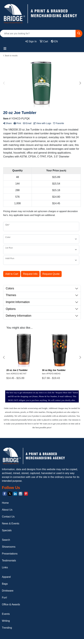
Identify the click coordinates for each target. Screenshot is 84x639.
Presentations (10, 553)
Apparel (6, 577)
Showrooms (8, 546)
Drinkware (7, 590)
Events (6, 614)
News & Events (10, 523)
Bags (5, 583)
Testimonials (9, 560)
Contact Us (8, 516)
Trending (7, 627)
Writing (6, 620)
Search (6, 539)
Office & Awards (11, 604)
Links (5, 567)
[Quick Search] (38, 33)
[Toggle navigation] (5, 48)
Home (5, 502)
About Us (7, 509)
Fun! (4, 597)
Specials (6, 530)
